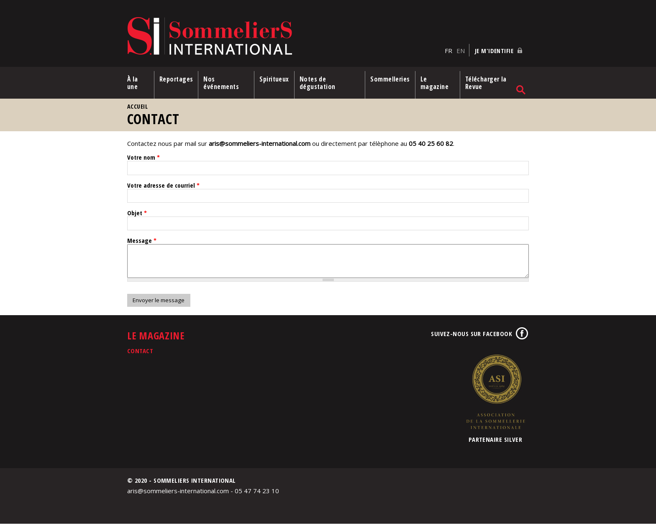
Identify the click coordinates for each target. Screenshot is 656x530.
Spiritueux (274, 79)
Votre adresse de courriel (163, 185)
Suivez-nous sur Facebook (471, 340)
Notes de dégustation (318, 82)
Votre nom (143, 157)
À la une (132, 82)
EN (460, 50)
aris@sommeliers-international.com (259, 143)
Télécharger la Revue (486, 82)
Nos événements (221, 82)
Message (141, 240)
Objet (137, 213)
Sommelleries (390, 79)
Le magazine (434, 82)
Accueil (137, 106)
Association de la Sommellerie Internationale (495, 398)
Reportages (176, 79)
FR (448, 50)
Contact (140, 357)
